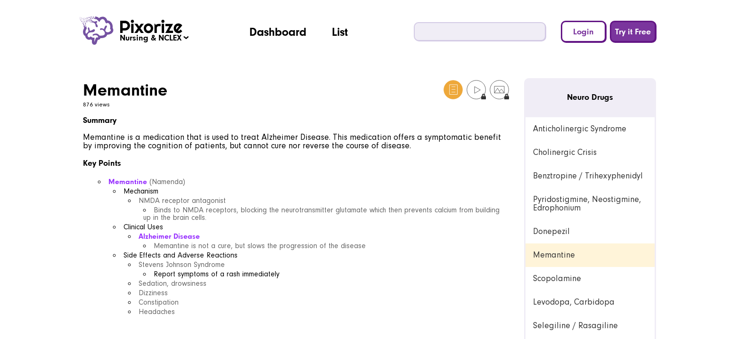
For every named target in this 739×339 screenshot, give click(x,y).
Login (583, 31)
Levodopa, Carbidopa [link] (574, 302)
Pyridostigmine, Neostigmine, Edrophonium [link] (587, 203)
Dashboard (277, 31)
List (340, 31)
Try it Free (633, 31)
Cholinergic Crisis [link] (565, 152)
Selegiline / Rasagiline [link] (575, 326)
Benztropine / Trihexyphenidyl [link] (588, 176)
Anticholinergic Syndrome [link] (579, 129)
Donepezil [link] (551, 231)
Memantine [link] (554, 255)
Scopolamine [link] (557, 278)
